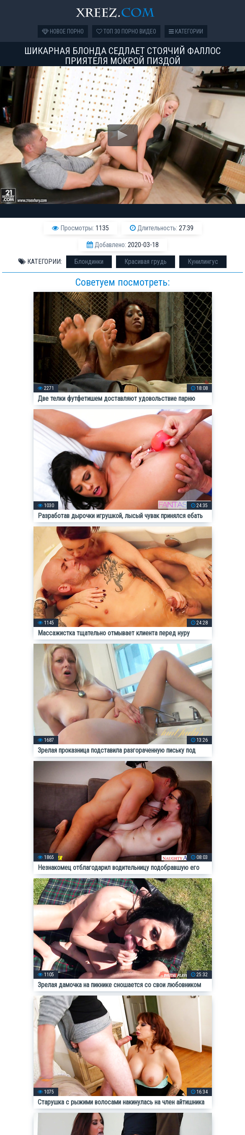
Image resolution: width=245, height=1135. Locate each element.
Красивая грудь (145, 262)
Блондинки (89, 262)
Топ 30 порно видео (126, 31)
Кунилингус (203, 262)
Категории (186, 31)
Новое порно (63, 31)
